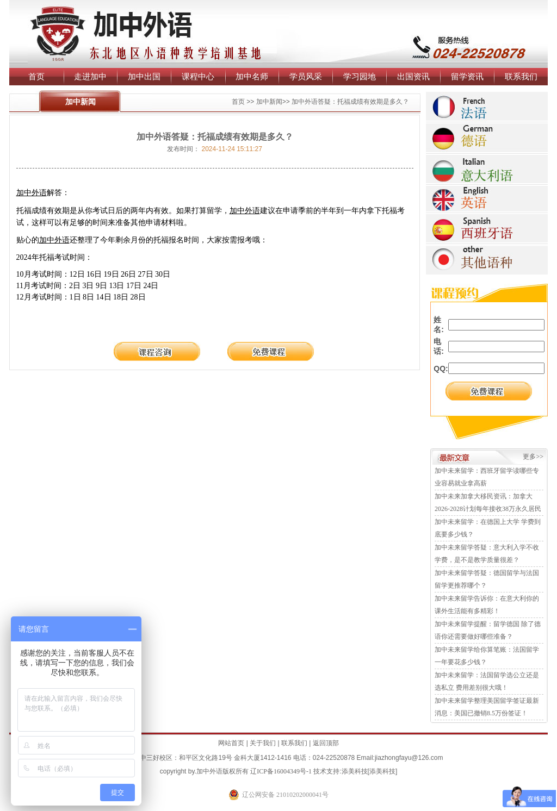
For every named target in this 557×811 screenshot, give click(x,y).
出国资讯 (413, 76)
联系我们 (521, 76)
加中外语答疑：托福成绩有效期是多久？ (350, 101)
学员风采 (305, 76)
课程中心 (198, 76)
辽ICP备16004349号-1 (281, 771)
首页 (36, 76)
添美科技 (355, 771)
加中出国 (144, 76)
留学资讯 (467, 76)
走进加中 (90, 76)
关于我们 (263, 743)
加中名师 (252, 76)
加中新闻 (269, 101)
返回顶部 (326, 743)
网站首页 (231, 743)
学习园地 (359, 76)
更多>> (533, 456)
